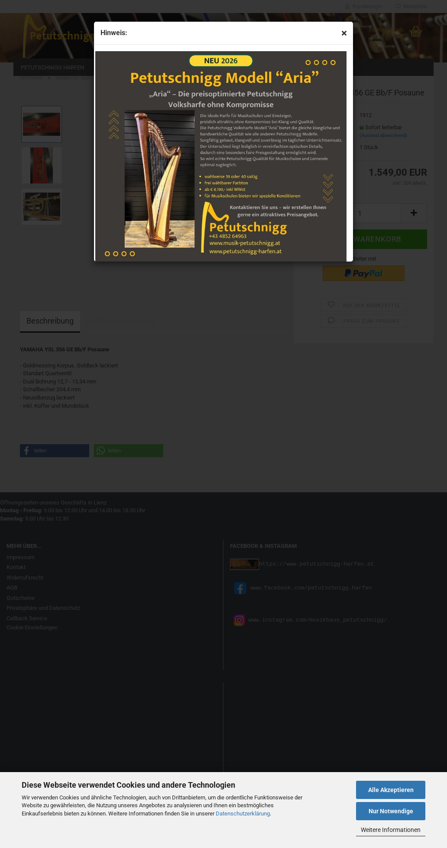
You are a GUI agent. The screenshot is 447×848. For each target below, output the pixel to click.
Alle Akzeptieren (391, 789)
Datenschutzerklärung (243, 813)
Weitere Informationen (391, 829)
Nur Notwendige (391, 811)
